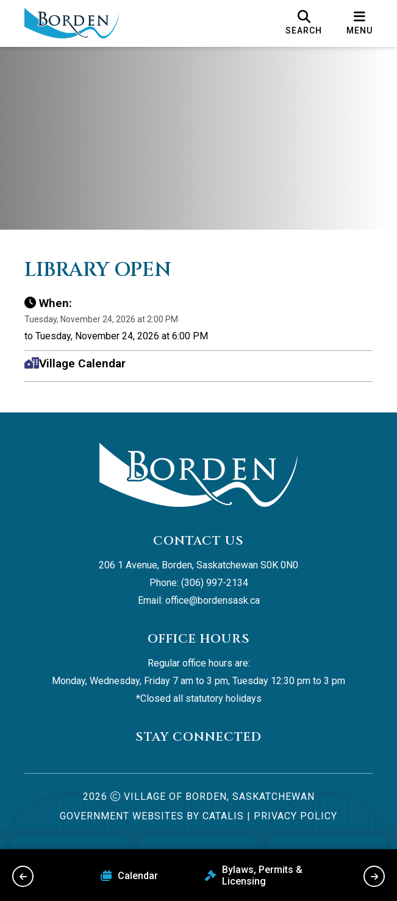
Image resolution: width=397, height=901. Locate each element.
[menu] (359, 23)
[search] (303, 23)
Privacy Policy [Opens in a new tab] (295, 816)
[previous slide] (23, 876)
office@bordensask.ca (212, 600)
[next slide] (374, 876)
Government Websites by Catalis (152, 816)
